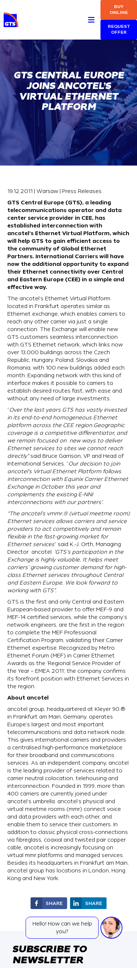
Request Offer (119, 29)
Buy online (119, 9)
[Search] (78, 11)
